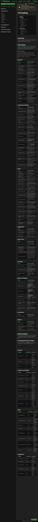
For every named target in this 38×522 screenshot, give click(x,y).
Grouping (2, 18)
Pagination (22, 21)
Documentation (15, 1)
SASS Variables (22, 28)
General (22, 18)
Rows (22, 20)
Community (28, 1)
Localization (3, 22)
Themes (2, 20)
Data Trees (21, 239)
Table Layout (3, 14)
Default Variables (24, 29)
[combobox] (8, 6)
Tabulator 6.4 (26, 8)
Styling (2, 21)
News (24, 1)
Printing (20, 261)
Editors (22, 27)
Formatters (23, 26)
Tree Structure (3, 19)
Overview (21, 16)
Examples (20, 1)
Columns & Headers (24, 19)
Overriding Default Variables (26, 340)
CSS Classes (21, 17)
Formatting (3, 15)
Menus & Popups (23, 25)
